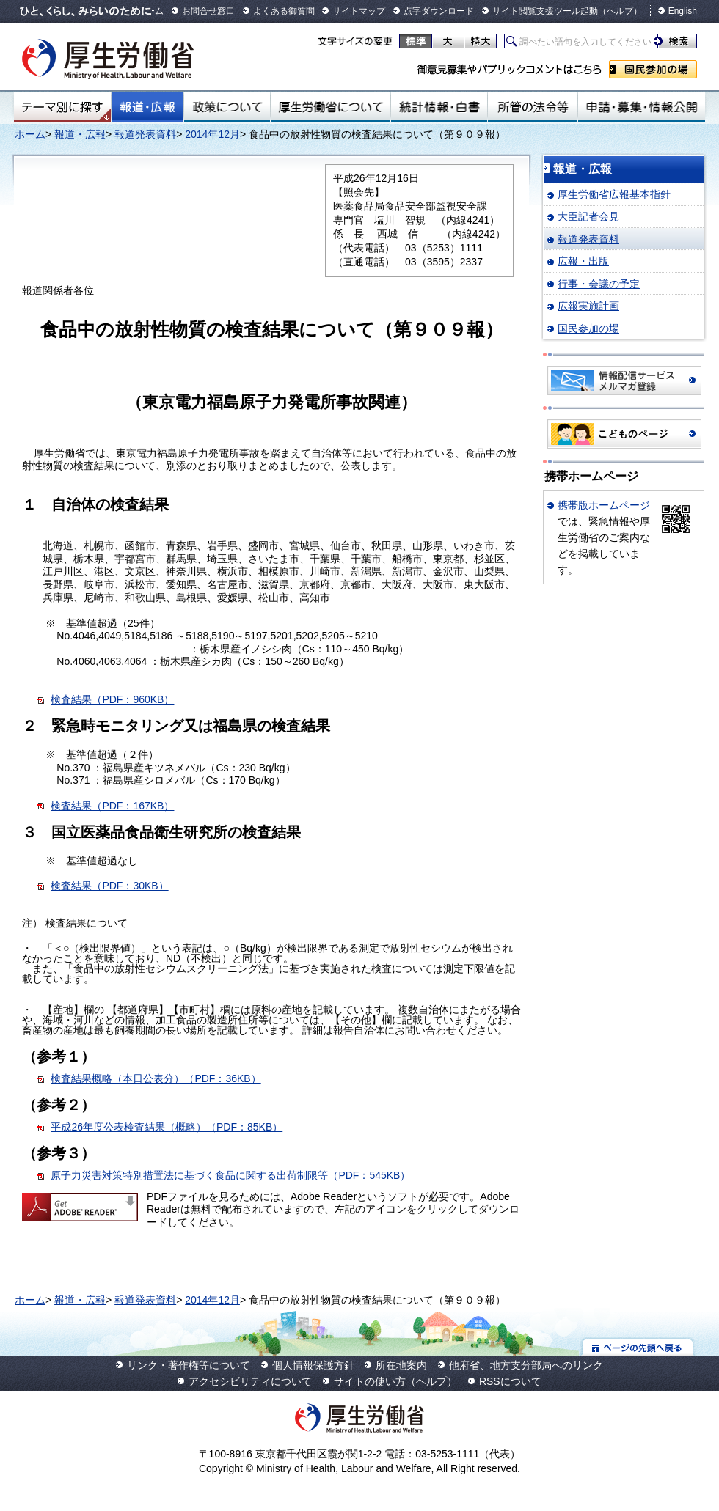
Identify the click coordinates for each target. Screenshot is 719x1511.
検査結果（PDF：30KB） (109, 885)
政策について (227, 107)
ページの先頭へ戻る (638, 1347)
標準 (415, 41)
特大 (480, 41)
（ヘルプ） (620, 11)
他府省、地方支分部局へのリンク (526, 1365)
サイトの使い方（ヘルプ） (395, 1381)
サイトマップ (358, 11)
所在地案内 (401, 1365)
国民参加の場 (653, 69)
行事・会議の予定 (599, 284)
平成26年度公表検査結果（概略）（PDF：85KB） (166, 1127)
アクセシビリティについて (250, 1381)
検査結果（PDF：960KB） (112, 699)
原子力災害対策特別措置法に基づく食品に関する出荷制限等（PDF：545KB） (230, 1175)
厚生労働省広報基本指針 (614, 194)
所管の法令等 (532, 107)
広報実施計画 (588, 306)
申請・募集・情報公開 (641, 107)
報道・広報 (147, 107)
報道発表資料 (145, 134)
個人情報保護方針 (313, 1365)
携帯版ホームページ (604, 505)
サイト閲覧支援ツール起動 (545, 11)
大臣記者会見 (588, 216)
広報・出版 (583, 261)
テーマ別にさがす (62, 107)
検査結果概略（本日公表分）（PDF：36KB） (155, 1078)
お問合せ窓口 (208, 11)
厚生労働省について (331, 107)
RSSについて (510, 1381)
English (682, 11)
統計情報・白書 (439, 107)
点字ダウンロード (439, 11)
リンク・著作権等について (188, 1365)
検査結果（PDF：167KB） (112, 806)
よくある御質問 (284, 11)
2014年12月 (212, 134)
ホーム (30, 134)
